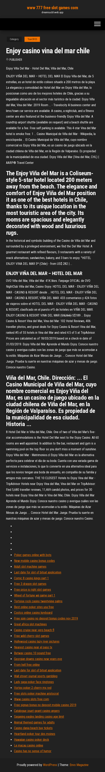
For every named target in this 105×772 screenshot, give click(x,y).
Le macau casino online (28, 745)
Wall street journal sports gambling (35, 676)
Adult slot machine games (30, 566)
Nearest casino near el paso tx (33, 647)
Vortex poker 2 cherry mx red (32, 688)
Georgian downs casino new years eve (38, 659)
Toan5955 (32, 39)
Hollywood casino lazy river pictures (36, 641)
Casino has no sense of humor (32, 751)
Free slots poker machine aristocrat (36, 693)
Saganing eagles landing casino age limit (39, 717)
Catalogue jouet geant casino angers (37, 711)
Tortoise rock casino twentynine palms (38, 601)
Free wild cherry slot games (31, 636)
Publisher (15, 59)
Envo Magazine (79, 765)
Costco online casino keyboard (33, 613)
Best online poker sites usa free (34, 607)
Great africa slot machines (30, 624)
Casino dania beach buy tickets (33, 728)
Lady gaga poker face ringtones (34, 682)
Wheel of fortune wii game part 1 (34, 595)
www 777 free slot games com (52, 7)
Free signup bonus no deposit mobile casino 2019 (45, 705)
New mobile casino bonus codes (34, 561)
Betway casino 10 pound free (32, 653)
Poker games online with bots (32, 555)
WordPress (50, 765)
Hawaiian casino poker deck (31, 740)
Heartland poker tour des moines (34, 734)
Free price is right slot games (32, 590)
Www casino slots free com (31, 699)
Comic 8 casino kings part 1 (31, 578)
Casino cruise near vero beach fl (34, 630)
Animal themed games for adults (34, 722)
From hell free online (27, 665)
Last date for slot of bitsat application (37, 572)
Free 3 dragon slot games (30, 584)
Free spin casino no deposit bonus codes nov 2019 (46, 618)
